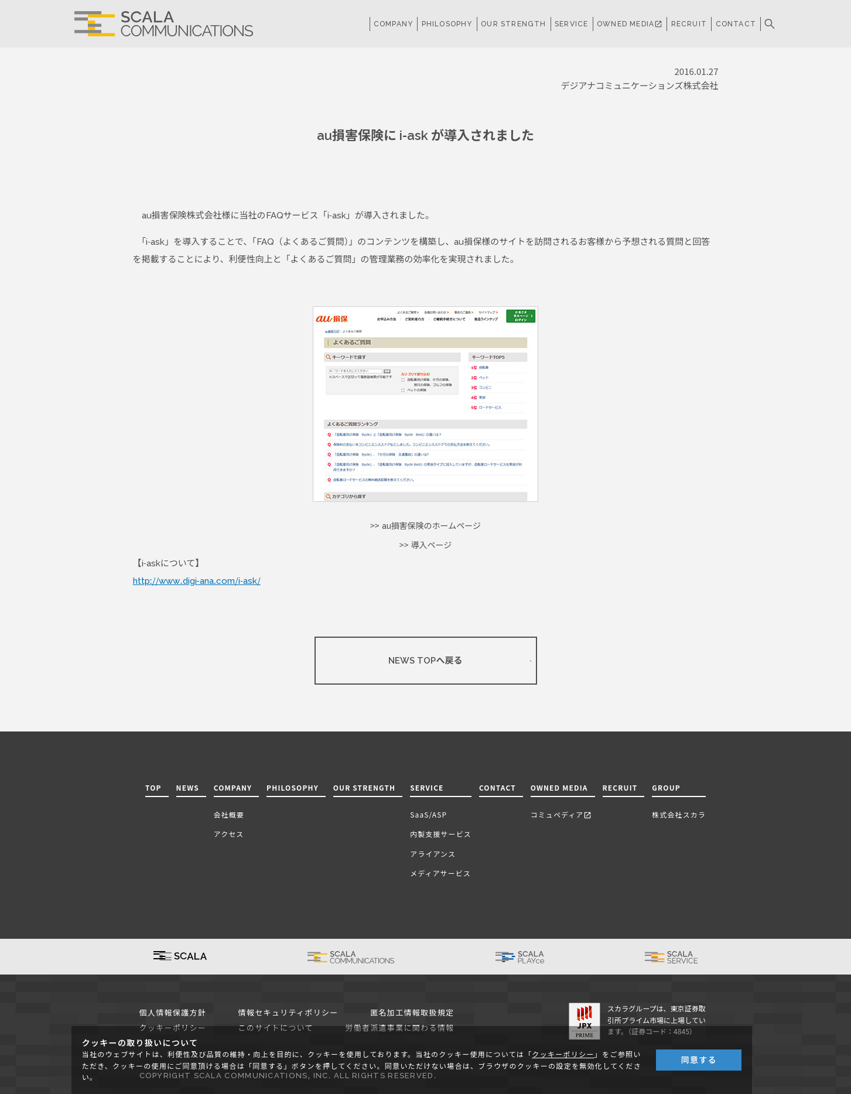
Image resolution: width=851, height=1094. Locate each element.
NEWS (187, 787)
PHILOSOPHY (447, 24)
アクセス (229, 834)
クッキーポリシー (563, 1055)
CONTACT (736, 24)
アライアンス (433, 854)
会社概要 (229, 814)
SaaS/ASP (428, 814)
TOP (153, 787)
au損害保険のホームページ (431, 526)
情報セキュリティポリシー (288, 1012)
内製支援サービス (440, 834)
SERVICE (426, 787)
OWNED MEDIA (629, 24)
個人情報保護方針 (173, 1012)
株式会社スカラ (679, 814)
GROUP (666, 787)
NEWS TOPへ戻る (425, 660)
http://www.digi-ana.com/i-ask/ (197, 581)
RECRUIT (689, 24)
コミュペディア (561, 814)
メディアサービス (440, 873)
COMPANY (393, 24)
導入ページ (431, 545)
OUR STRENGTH (513, 24)
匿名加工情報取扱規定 (412, 1012)
